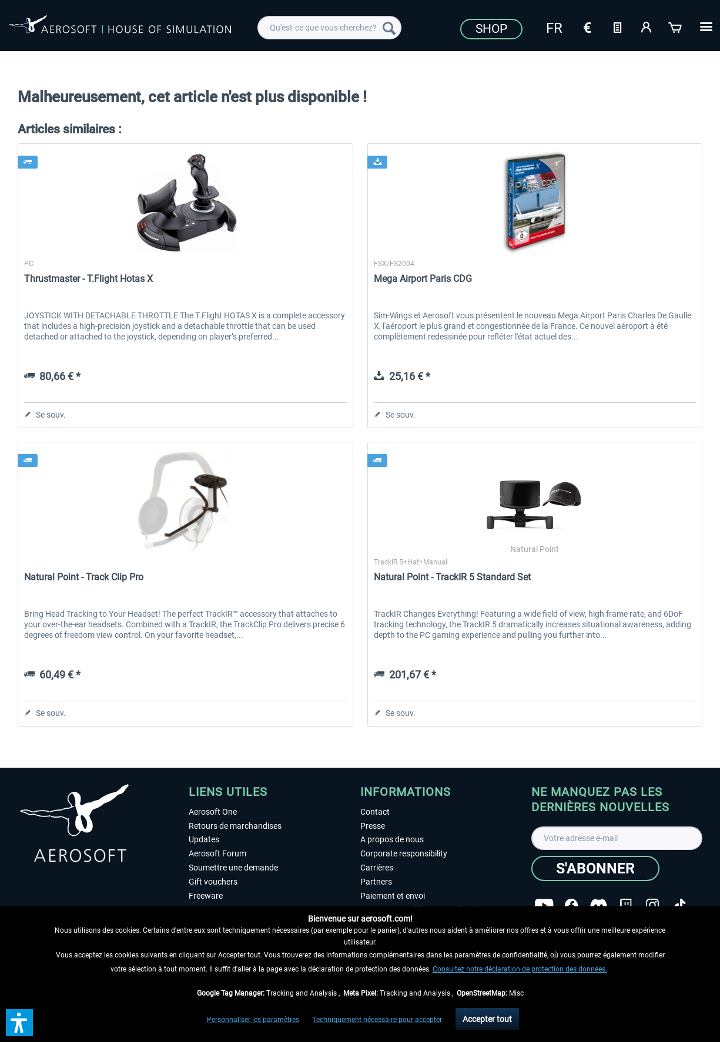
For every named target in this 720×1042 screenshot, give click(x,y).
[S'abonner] (595, 868)
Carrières (376, 867)
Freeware (206, 895)
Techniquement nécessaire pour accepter (377, 1020)
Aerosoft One (213, 811)
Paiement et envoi (392, 895)
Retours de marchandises (235, 826)
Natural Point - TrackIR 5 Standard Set (452, 577)
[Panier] (676, 26)
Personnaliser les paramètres (253, 1020)
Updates (204, 839)
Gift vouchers (213, 881)
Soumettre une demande (233, 867)
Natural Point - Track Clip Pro (83, 577)
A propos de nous (392, 839)
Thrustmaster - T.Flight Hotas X (88, 278)
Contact (375, 811)
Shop (491, 29)
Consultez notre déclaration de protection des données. (520, 969)
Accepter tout (487, 1019)
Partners (376, 881)
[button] (19, 1022)
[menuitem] (329, 27)
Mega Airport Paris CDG (423, 278)
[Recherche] (389, 27)
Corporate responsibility (403, 853)
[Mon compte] (646, 26)
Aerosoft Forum (217, 853)
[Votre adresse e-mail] (616, 838)
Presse (372, 826)
